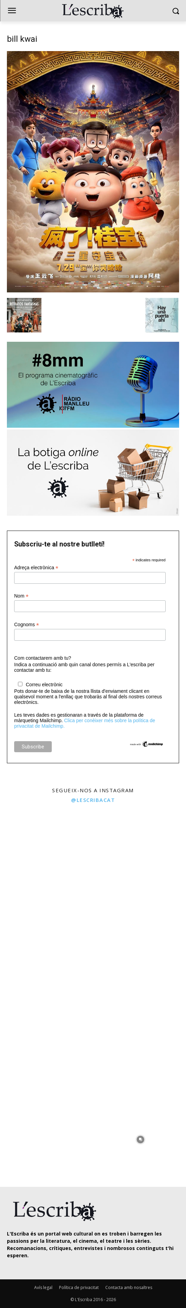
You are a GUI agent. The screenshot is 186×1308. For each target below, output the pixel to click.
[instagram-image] (45, 853)
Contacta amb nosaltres (128, 1287)
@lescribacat (93, 799)
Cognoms (26, 624)
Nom (21, 596)
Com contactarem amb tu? (42, 658)
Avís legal (43, 1287)
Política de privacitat (79, 1287)
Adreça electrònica (36, 567)
